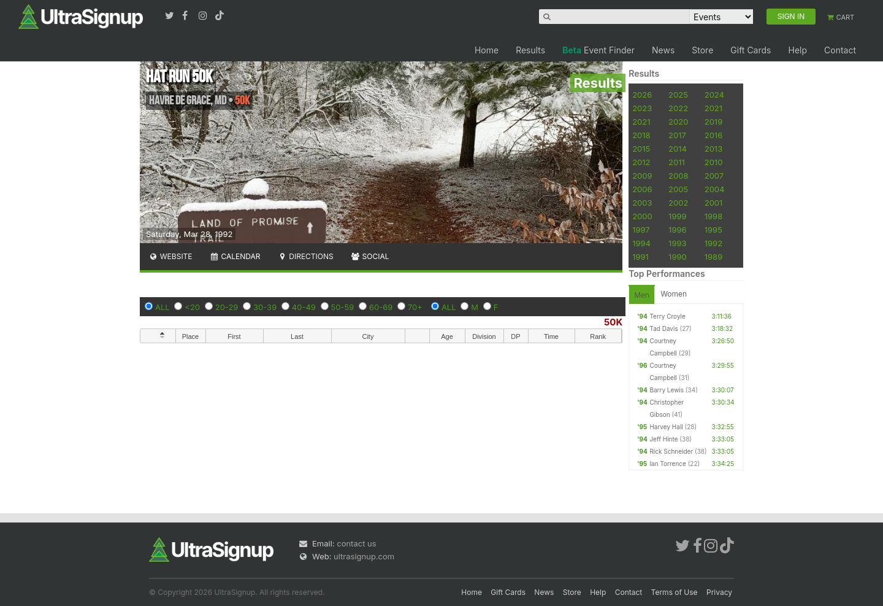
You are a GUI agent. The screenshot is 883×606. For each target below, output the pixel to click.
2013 (713, 148)
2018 (641, 135)
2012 (641, 162)
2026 (642, 94)
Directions (305, 256)
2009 (642, 176)
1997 (641, 230)
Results (530, 50)
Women (673, 293)
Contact (840, 50)
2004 (715, 189)
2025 (678, 94)
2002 (678, 203)
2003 (642, 203)
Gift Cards (750, 50)
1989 (713, 257)
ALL (162, 307)
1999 (677, 216)
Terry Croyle (667, 316)
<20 (192, 307)
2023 (642, 108)
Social (370, 256)
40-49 (304, 307)
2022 (678, 108)
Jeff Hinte (663, 439)
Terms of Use (674, 592)
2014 (677, 148)
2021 (713, 108)
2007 (714, 176)
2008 (678, 176)
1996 (677, 230)
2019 (713, 121)
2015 (641, 148)
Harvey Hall (665, 426)
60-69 (380, 307)
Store (702, 50)
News (663, 50)
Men (641, 295)
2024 (714, 94)
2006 (642, 189)
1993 (677, 243)
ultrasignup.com (364, 556)
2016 (713, 135)
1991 (640, 257)
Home (487, 50)
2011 (676, 162)
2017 (677, 135)
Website (170, 256)
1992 (713, 243)
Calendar (235, 256)
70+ (415, 307)
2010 (714, 162)
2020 (678, 121)
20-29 (227, 307)
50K (613, 322)
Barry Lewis (666, 390)
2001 (714, 203)
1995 (713, 230)
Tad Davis (663, 328)
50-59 (342, 307)
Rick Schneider (671, 451)
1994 (641, 243)
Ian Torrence (667, 463)
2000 (642, 216)
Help (797, 50)
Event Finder (598, 50)
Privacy (719, 592)
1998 (713, 216)
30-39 (265, 307)
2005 (678, 189)
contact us (356, 543)
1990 (677, 257)
